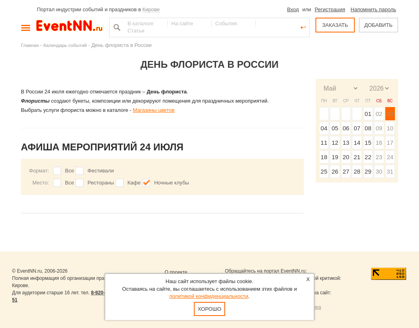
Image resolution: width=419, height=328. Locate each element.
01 (368, 113)
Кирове (151, 9)
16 (379, 142)
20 (346, 157)
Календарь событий (65, 45)
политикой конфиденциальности (208, 296)
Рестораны (100, 183)
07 (357, 128)
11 (324, 142)
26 (335, 171)
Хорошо (210, 309)
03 (389, 113)
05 (335, 128)
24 (389, 157)
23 (379, 157)
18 (324, 157)
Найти (116, 27)
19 (335, 157)
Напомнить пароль (373, 9)
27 (346, 171)
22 (368, 157)
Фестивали (100, 171)
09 (379, 128)
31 (389, 171)
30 (379, 171)
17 (389, 142)
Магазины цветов (154, 110)
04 (324, 128)
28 (357, 171)
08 (368, 128)
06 (346, 128)
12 (335, 142)
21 (357, 157)
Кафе (134, 183)
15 (368, 142)
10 (389, 128)
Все (69, 171)
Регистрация (330, 9)
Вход (293, 9)
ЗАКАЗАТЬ (335, 25)
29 (368, 171)
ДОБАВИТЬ (378, 25)
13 (346, 142)
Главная (30, 45)
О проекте (176, 272)
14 (357, 142)
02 (379, 113)
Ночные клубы (171, 183)
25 (324, 171)
